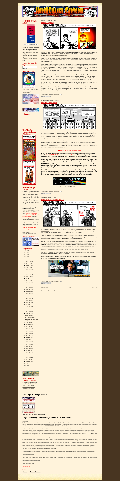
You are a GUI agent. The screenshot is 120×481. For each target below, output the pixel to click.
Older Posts (95, 287)
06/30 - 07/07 (29, 308)
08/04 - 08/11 (29, 298)
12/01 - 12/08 (29, 267)
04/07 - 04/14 (29, 337)
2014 (25, 256)
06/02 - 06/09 (29, 322)
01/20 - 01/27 (29, 357)
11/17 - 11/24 (29, 271)
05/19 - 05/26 (29, 326)
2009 (25, 369)
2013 (25, 258)
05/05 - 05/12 (29, 330)
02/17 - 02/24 (29, 350)
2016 (25, 252)
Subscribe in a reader (27, 105)
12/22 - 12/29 (29, 261)
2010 (25, 367)
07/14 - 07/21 (29, 304)
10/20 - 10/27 (29, 278)
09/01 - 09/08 (29, 291)
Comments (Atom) (53, 290)
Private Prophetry (29, 315)
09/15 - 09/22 (29, 287)
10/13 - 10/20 (29, 280)
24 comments (56, 94)
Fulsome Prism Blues (30, 317)
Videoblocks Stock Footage (28, 387)
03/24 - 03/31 (29, 341)
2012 (25, 363)
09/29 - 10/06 (29, 284)
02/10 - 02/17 (29, 352)
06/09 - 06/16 (29, 313)
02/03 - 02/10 (29, 354)
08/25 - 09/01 (29, 293)
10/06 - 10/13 (29, 282)
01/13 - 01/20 (29, 359)
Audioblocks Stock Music (28, 388)
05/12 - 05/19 (29, 328)
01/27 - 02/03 (29, 356)
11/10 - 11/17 (29, 273)
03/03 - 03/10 (29, 346)
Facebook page (33, 219)
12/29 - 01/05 (29, 260)
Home (69, 287)
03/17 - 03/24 (29, 343)
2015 (25, 254)
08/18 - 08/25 (29, 295)
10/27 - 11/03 (29, 276)
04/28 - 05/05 (29, 331)
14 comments (56, 191)
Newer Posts (44, 287)
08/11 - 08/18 (29, 297)
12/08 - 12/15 (29, 265)
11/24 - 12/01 (29, 269)
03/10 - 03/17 (29, 344)
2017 (25, 250)
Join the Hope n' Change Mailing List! (31, 30)
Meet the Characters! (35, 472)
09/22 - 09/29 (29, 285)
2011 (25, 365)
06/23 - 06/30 (29, 310)
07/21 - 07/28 (29, 302)
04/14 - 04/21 (29, 335)
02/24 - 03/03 (29, 348)
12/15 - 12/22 (29, 263)
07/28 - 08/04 (29, 300)
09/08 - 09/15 (29, 289)
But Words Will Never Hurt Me (52, 200)
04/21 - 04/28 (29, 333)
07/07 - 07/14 (29, 306)
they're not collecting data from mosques (56, 55)
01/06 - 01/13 (29, 361)
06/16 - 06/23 (29, 311)
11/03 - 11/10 (29, 274)
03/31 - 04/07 (29, 339)
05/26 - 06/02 (29, 324)
